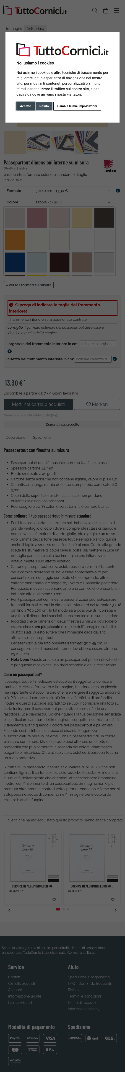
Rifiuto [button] (44, 106)
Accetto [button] (25, 106)
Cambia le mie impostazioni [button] (77, 106)
